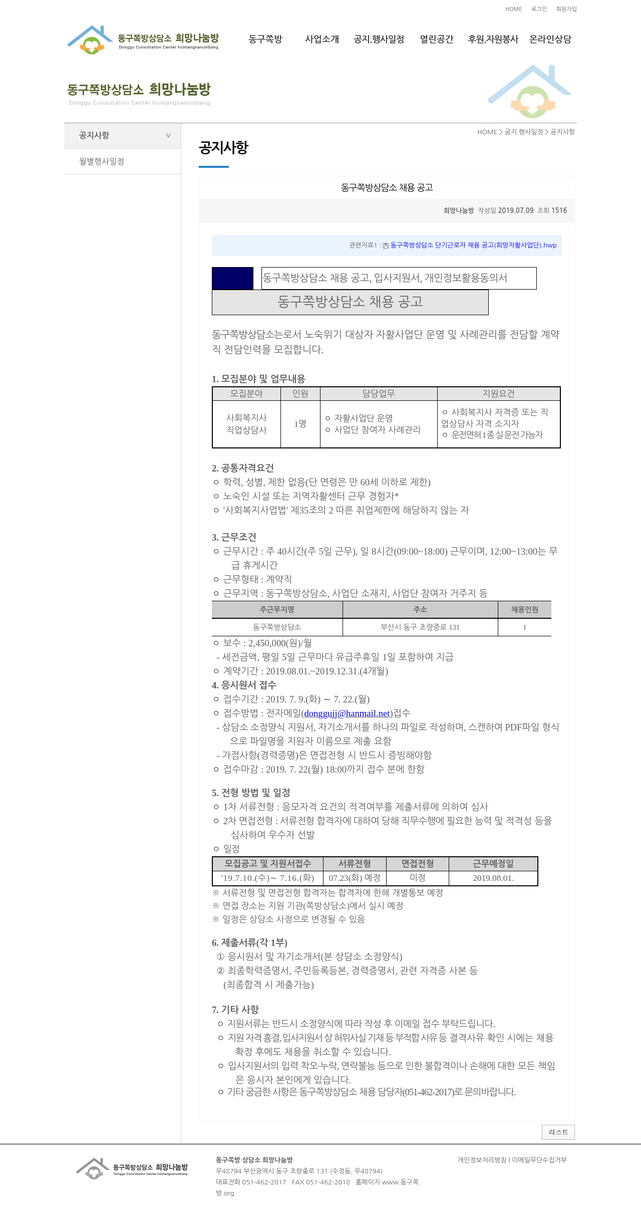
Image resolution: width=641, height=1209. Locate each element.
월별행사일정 (101, 161)
